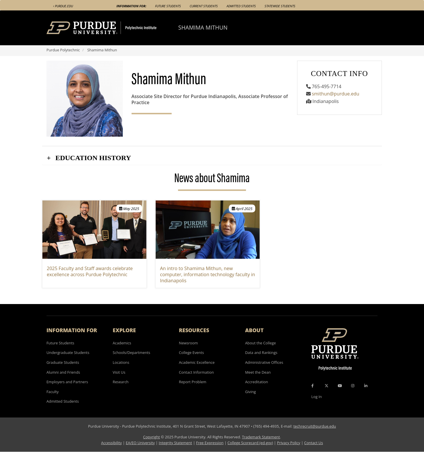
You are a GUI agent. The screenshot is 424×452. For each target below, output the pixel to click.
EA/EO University (140, 442)
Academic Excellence (197, 362)
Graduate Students (62, 362)
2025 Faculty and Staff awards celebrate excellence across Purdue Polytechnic (90, 271)
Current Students (204, 6)
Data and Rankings (261, 352)
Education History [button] (92, 158)
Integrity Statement (175, 442)
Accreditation (256, 381)
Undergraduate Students (67, 352)
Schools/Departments (131, 352)
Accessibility (111, 442)
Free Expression (210, 442)
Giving (250, 391)
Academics (122, 343)
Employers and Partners (67, 381)
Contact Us (313, 442)
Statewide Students (280, 6)
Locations (121, 362)
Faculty (52, 391)
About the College (260, 343)
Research (121, 381)
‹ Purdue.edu (63, 6)
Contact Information (196, 372)
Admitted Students (241, 6)
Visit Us (119, 372)
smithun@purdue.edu (335, 94)
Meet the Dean (258, 372)
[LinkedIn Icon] (365, 385)
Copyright (151, 437)
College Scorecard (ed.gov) (250, 442)
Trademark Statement (261, 437)
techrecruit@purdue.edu (314, 426)
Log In (316, 396)
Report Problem (192, 381)
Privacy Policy (288, 442)
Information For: (131, 6)
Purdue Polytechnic (63, 50)
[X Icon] (327, 385)
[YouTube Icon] (340, 385)
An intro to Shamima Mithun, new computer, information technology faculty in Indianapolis (207, 274)
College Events (191, 352)
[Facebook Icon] (312, 385)
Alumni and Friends (63, 372)
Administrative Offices (264, 362)
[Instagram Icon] (352, 385)
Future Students (168, 6)
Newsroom (188, 343)
